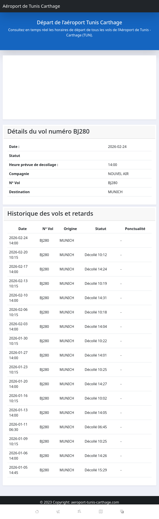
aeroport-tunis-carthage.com (95, 502)
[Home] (37, 511)
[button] (122, 511)
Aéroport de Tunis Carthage (31, 6)
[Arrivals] (79, 511)
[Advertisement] (79, 87)
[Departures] (58, 511)
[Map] (100, 511)
